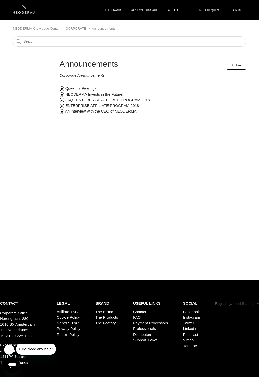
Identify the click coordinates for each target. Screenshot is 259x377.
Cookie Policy (68, 317)
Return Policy (68, 334)
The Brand (104, 311)
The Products (106, 317)
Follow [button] (236, 65)
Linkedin (190, 328)
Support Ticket (145, 340)
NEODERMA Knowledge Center (36, 28)
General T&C (68, 323)
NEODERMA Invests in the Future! (94, 94)
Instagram (191, 317)
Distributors (142, 334)
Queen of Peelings (80, 88)
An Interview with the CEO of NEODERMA (101, 111)
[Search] (129, 41)
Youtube (190, 346)
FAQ (137, 317)
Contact (139, 311)
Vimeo (188, 340)
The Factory (105, 323)
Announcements (104, 28)
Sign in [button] (236, 10)
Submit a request (207, 10)
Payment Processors (150, 323)
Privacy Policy (68, 328)
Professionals (144, 328)
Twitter (188, 323)
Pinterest (190, 334)
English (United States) (235, 303)
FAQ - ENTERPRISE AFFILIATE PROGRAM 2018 (107, 100)
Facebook (191, 311)
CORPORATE (76, 28)
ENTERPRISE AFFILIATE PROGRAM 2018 (102, 105)
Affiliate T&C (67, 311)
